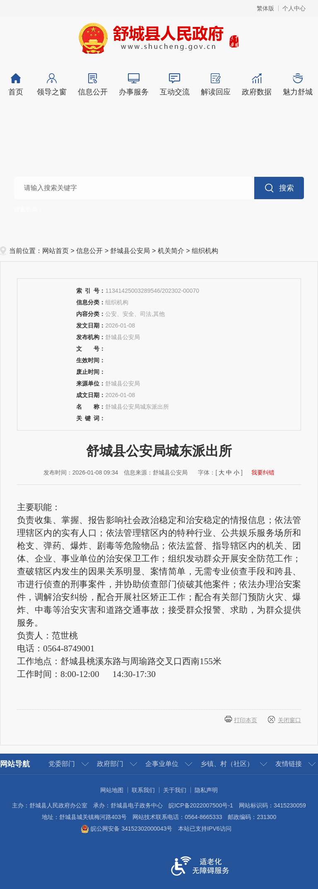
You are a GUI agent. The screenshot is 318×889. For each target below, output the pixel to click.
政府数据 (256, 84)
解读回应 (215, 84)
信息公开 (92, 84)
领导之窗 (51, 84)
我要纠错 (263, 472)
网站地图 (111, 790)
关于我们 (174, 790)
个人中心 (294, 8)
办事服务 (133, 84)
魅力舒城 (297, 84)
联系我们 (143, 790)
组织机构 (205, 250)
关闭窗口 (289, 720)
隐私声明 (206, 790)
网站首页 (55, 250)
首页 (15, 84)
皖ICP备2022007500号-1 (201, 805)
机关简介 (171, 250)
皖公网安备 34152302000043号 (126, 828)
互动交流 (174, 84)
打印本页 (245, 720)
